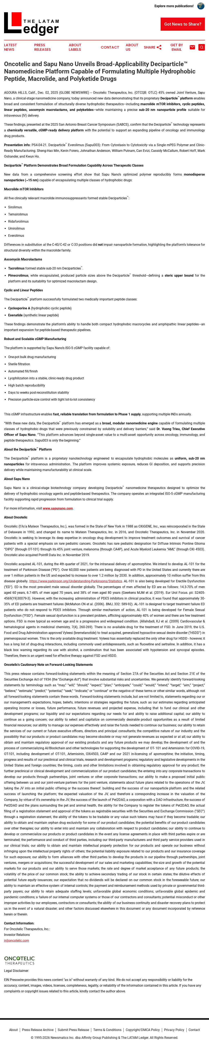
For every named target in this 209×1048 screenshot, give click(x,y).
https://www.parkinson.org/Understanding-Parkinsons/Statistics (75, 581)
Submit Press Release (73, 1030)
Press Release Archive (37, 1030)
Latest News (10, 47)
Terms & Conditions (107, 1030)
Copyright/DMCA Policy (143, 1030)
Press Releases (42, 47)
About (13, 1030)
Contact (110, 47)
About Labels (75, 47)
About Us (132, 47)
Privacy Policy (174, 1030)
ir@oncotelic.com (16, 940)
